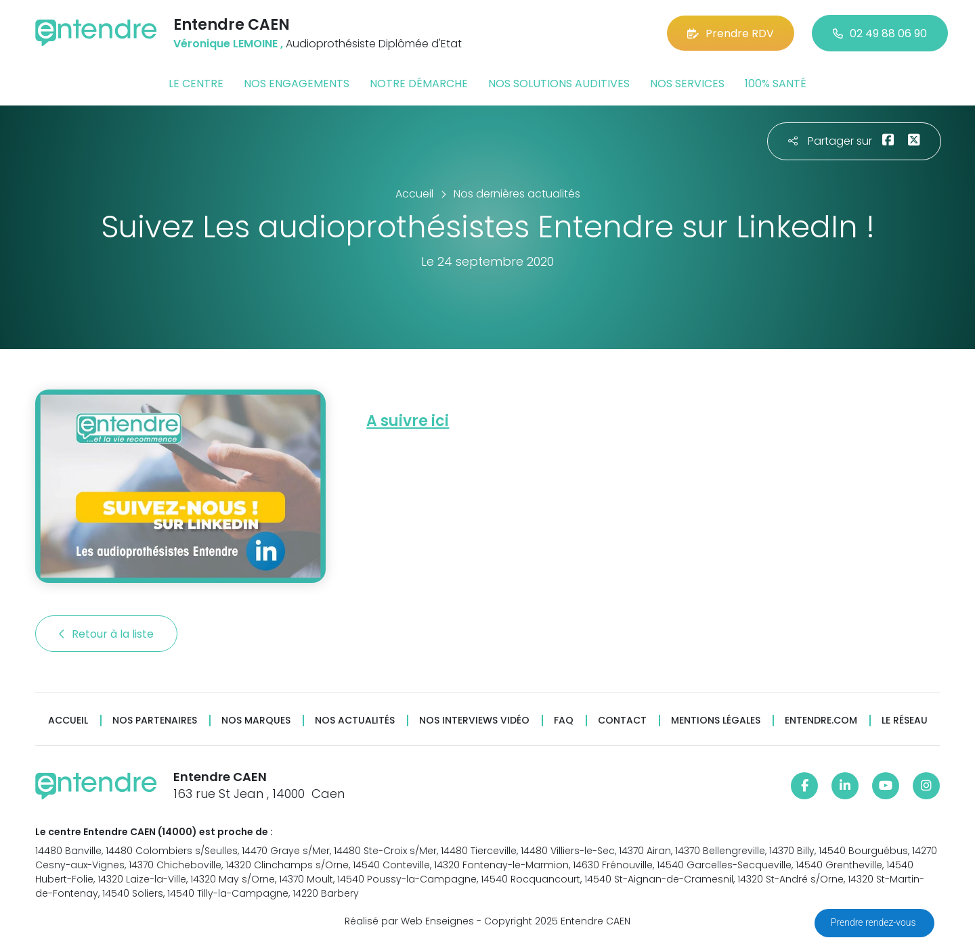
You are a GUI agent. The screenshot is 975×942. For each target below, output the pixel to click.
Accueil (68, 720)
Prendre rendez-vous (874, 922)
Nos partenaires (154, 720)
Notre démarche (419, 83)
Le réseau (905, 720)
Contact (622, 720)
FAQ (563, 720)
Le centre (196, 83)
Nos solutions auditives (559, 83)
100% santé (775, 83)
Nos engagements (296, 83)
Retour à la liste (106, 634)
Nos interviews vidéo (474, 720)
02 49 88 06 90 (880, 33)
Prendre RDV (730, 33)
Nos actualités (355, 720)
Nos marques (255, 720)
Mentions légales (715, 720)
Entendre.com (821, 720)
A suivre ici (407, 420)
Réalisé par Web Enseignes (409, 921)
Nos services (687, 83)
